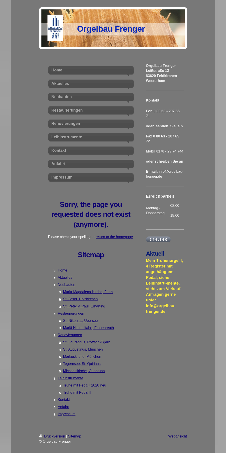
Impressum (66, 414)
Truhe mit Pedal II (77, 392)
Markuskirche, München (82, 356)
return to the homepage (114, 237)
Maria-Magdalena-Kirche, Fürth (88, 292)
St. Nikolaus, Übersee (80, 321)
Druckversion (52, 436)
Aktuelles (65, 277)
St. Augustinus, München (83, 349)
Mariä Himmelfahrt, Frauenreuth (88, 328)
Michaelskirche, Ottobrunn (84, 371)
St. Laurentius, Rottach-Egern (86, 342)
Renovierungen (70, 335)
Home (62, 270)
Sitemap (74, 436)
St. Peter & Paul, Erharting (84, 306)
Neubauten (66, 285)
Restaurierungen (71, 313)
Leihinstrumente (70, 378)
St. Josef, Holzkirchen (80, 299)
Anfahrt (63, 407)
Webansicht (177, 436)
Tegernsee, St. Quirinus (82, 364)
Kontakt (64, 400)
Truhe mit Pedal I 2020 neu (84, 385)
